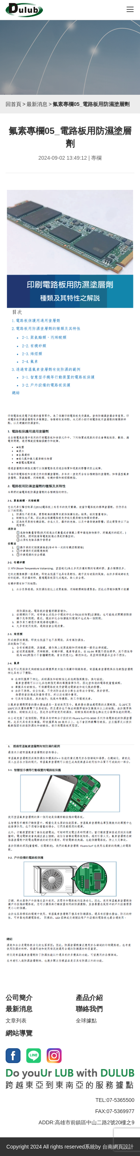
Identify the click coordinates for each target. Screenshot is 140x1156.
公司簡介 (19, 998)
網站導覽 (19, 1033)
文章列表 (16, 1021)
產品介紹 (89, 998)
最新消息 (37, 104)
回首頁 (13, 104)
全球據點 (86, 1021)
